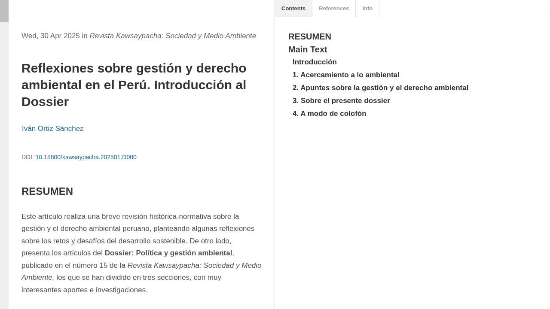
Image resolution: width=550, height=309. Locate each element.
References (334, 8)
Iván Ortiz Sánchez (53, 128)
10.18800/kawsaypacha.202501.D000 (86, 157)
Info (367, 8)
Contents (293, 8)
